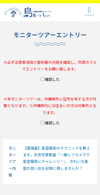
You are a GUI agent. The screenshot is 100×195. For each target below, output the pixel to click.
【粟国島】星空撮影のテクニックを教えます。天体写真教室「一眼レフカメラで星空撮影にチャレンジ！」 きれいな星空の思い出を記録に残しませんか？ (56, 158)
